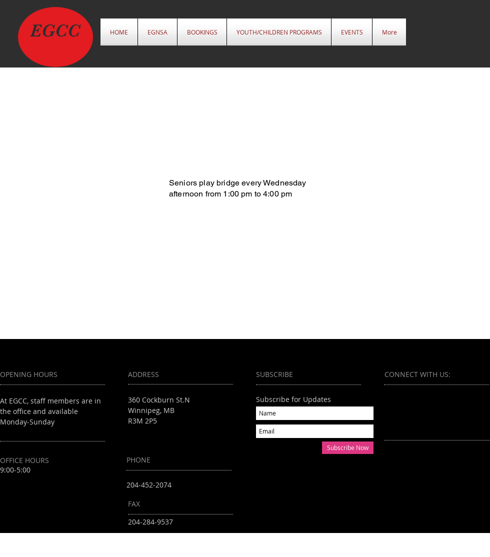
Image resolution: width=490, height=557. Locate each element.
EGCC (55, 30)
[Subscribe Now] (348, 448)
